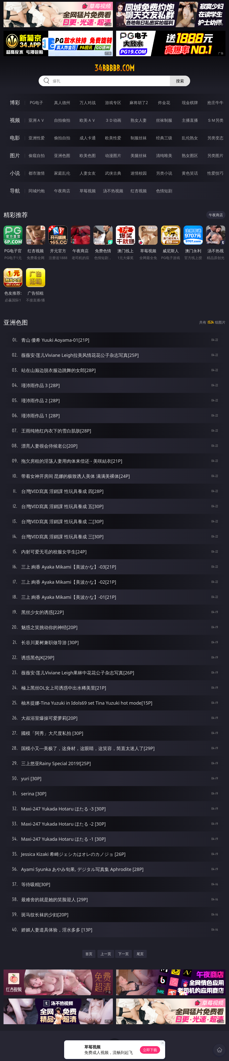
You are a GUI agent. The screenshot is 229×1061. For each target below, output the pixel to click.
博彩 (15, 102)
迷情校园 (139, 173)
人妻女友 (88, 173)
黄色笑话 (190, 173)
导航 (15, 190)
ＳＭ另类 (215, 120)
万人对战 (88, 102)
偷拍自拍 (62, 138)
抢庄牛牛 (215, 102)
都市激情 (37, 173)
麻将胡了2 (139, 102)
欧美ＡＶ (88, 120)
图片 (15, 155)
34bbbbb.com (114, 68)
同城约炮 (37, 191)
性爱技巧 (215, 173)
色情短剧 (164, 191)
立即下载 (150, 1049)
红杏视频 (139, 191)
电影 (15, 137)
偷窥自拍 (37, 155)
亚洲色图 (62, 155)
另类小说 (164, 173)
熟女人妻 (139, 120)
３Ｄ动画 (113, 120)
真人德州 (62, 102)
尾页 (140, 953)
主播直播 (190, 120)
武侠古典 (113, 173)
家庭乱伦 (62, 173)
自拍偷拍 (62, 120)
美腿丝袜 (139, 155)
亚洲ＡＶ (37, 120)
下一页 (123, 953)
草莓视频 (88, 191)
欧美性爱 (113, 138)
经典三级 (164, 138)
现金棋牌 (190, 102)
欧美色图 (88, 155)
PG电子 (36, 102)
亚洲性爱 (37, 138)
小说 (15, 173)
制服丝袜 (139, 138)
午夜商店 (62, 191)
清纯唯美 (164, 155)
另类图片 (215, 155)
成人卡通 (88, 138)
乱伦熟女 (190, 138)
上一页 (105, 953)
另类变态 (215, 138)
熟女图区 (190, 155)
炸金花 (164, 102)
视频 (15, 120)
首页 (88, 953)
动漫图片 (113, 155)
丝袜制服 (164, 120)
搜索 (180, 81)
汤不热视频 (113, 191)
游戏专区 (113, 102)
